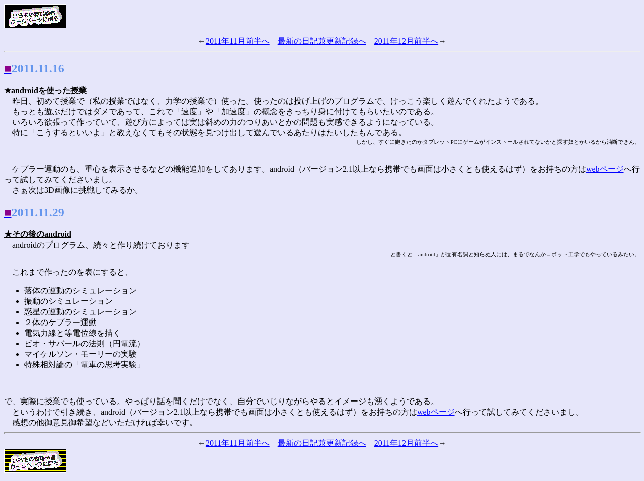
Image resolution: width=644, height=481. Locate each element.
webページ (605, 169)
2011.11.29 (38, 212)
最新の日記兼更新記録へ (322, 41)
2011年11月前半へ (238, 41)
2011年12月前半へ (406, 41)
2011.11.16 (38, 68)
